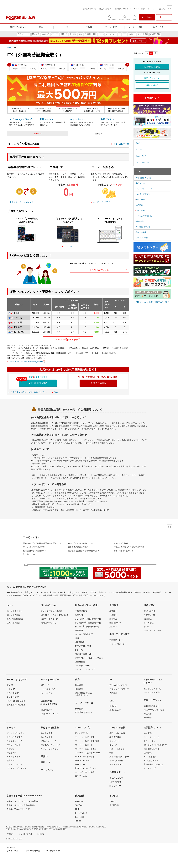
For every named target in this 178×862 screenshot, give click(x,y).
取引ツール (69, 246)
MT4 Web (152, 85)
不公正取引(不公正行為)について (81, 543)
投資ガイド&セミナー (50, 619)
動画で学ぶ (139, 221)
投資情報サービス (14, 741)
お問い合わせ (115, 782)
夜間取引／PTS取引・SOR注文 (89, 658)
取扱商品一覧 (47, 710)
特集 (111, 753)
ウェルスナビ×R (48, 689)
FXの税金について (142, 227)
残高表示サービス (48, 741)
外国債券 (79, 689)
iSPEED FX (80, 764)
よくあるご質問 (141, 238)
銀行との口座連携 (14, 737)
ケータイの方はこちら (85, 772)
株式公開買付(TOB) (83, 654)
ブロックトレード (83, 665)
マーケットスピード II (84, 737)
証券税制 (10, 760)
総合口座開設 (98, 383)
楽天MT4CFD (141, 156)
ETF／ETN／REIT (83, 646)
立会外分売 (80, 662)
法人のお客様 (140, 232)
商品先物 (148, 713)
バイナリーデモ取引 (152, 692)
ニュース (113, 745)
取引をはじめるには (142, 178)
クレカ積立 (149, 623)
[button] (9, 65)
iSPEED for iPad (82, 760)
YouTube (79, 805)
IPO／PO (79, 650)
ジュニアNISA (13, 697)
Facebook (79, 817)
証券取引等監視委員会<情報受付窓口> (83, 551)
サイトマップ (149, 768)
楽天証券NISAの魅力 (16, 705)
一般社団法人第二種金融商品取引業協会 (73, 827)
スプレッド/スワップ (143, 189)
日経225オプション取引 (154, 710)
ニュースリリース (151, 737)
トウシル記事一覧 (121, 144)
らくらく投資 (47, 693)
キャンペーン (140, 210)
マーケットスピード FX (85, 749)
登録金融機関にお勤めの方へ (34, 551)
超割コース (46, 762)
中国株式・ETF (116, 640)
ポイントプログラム (15, 733)
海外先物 (148, 717)
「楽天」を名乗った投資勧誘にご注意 (128, 547)
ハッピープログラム (102, 202)
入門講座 (138, 205)
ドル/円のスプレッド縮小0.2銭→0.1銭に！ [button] (19, 110)
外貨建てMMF (150, 615)
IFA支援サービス (151, 760)
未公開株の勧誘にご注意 (78, 547)
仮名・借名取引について (123, 551)
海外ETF (113, 626)
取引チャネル (81, 776)
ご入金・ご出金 (13, 745)
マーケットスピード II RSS (87, 741)
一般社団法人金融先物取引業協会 (34, 827)
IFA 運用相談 (150, 756)
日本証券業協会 (17, 827)
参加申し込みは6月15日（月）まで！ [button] (92, 110)
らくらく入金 (47, 733)
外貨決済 (10, 749)
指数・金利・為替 (117, 733)
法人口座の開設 (13, 623)
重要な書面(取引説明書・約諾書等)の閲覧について (43, 543)
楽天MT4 (139, 143)
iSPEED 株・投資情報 (84, 756)
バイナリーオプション (144, 162)
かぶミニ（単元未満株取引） (88, 618)
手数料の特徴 (81, 611)
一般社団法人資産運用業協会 (97, 827)
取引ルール (139, 183)
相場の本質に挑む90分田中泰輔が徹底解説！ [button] (116, 110)
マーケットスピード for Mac (87, 753)
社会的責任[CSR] (151, 749)
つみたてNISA (13, 693)
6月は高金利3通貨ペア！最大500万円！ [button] (68, 110)
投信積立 (148, 619)
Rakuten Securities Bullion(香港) (21, 805)
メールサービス (13, 756)
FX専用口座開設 (38, 383)
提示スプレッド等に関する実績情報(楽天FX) (26, 362)
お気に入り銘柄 (116, 760)
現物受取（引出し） (84, 712)
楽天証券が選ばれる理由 (51, 611)
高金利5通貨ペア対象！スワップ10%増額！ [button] (44, 110)
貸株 (77, 638)
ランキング (149, 626)
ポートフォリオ (116, 764)
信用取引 (79, 630)
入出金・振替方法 (142, 194)
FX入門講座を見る (108, 270)
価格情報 (79, 708)
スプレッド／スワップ (119, 689)
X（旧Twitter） (81, 813)
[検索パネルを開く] (135, 17)
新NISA (10, 685)
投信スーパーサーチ (152, 630)
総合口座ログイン (14, 611)
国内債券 (79, 685)
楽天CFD (139, 149)
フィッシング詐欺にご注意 (34, 547)
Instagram (79, 801)
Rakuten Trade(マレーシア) (18, 809)
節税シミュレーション (50, 713)
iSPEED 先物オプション (85, 768)
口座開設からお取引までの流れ (54, 615)
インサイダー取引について (124, 543)
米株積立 (113, 619)
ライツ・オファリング (85, 669)
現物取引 (79, 615)
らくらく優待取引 (84, 634)
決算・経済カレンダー (119, 756)
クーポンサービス (14, 764)
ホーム (10, 48)
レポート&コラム (116, 749)
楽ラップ (45, 685)
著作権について (29, 554)
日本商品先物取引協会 (53, 827)
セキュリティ (149, 741)
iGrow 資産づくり (83, 733)
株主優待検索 (115, 737)
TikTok (78, 821)
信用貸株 (79, 642)
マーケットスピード (84, 745)
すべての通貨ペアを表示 (68, 339)
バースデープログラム (16, 768)
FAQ (56, 392)
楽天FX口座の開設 (15, 619)
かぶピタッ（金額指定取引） (88, 622)
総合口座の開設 (13, 615)
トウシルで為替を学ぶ (143, 216)
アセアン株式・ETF (118, 644)
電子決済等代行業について (155, 745)
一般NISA (11, 689)
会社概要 (148, 733)
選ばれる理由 (149, 611)
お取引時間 (11, 753)
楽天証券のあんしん (49, 623)
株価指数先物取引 (151, 706)
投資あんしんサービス (50, 745)
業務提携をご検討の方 (153, 764)
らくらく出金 (47, 737)
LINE (77, 809)
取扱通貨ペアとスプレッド (21, 202)
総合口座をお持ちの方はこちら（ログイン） (30, 392)
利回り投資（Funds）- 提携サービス (84, 694)
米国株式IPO (115, 623)
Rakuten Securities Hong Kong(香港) (23, 801)
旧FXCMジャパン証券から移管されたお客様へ (153, 302)
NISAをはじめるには (16, 701)
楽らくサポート (116, 785)
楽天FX (138, 171)
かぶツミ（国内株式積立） (87, 626)
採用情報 (148, 753)
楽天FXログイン (152, 78)
